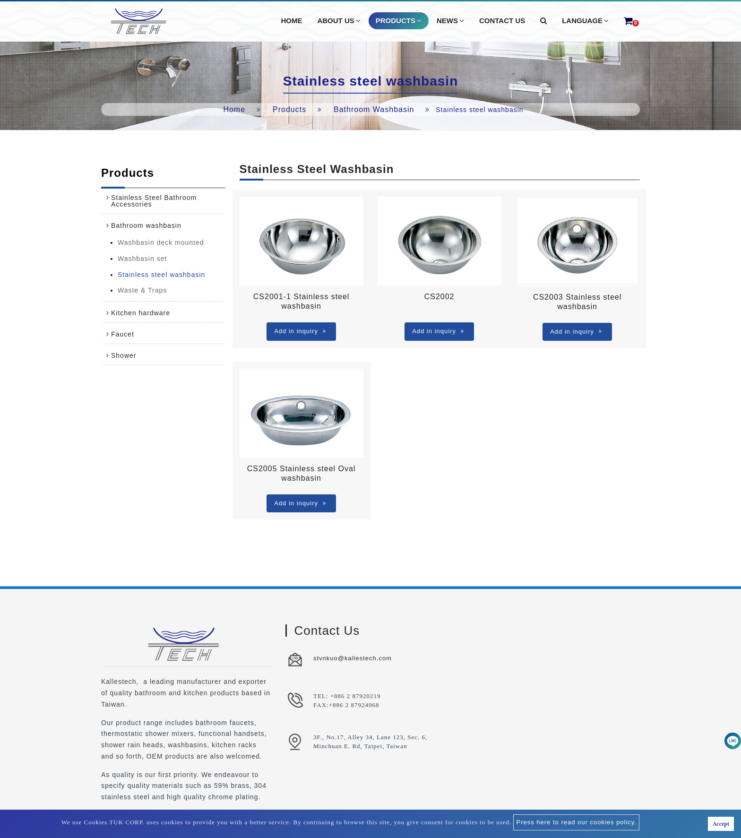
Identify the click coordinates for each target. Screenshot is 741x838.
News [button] (450, 21)
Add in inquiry (300, 331)
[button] (543, 20)
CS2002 (439, 297)
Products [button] (399, 21)
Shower (123, 355)
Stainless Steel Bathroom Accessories (154, 201)
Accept (721, 824)
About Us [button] (338, 21)
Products (289, 109)
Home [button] (291, 21)
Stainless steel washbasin (161, 274)
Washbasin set (142, 258)
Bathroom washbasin (374, 109)
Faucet (122, 334)
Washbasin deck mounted (161, 242)
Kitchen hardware (140, 313)
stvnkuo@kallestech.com (352, 658)
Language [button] (585, 21)
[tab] (163, 201)
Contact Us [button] (502, 21)
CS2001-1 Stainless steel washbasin (301, 301)
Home (234, 109)
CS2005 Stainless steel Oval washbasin (301, 473)
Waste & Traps (142, 290)
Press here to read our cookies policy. (576, 822)
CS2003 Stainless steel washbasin (577, 302)
